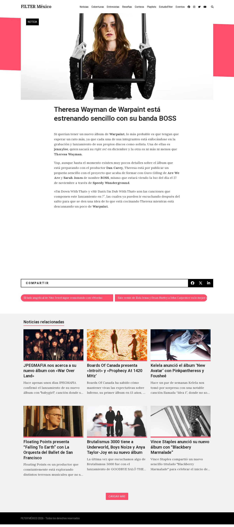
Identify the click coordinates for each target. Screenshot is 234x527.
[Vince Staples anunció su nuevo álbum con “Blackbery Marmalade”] (181, 446)
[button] (213, 6)
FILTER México (36, 6)
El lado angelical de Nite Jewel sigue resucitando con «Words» (68, 298)
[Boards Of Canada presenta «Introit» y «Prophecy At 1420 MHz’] (117, 367)
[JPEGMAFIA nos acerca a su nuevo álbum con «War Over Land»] (53, 367)
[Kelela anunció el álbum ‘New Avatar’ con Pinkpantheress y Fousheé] (181, 367)
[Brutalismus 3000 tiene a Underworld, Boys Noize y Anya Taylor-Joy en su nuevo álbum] (117, 446)
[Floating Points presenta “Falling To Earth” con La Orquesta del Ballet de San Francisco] (53, 446)
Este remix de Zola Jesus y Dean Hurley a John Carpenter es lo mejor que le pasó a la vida (162, 298)
